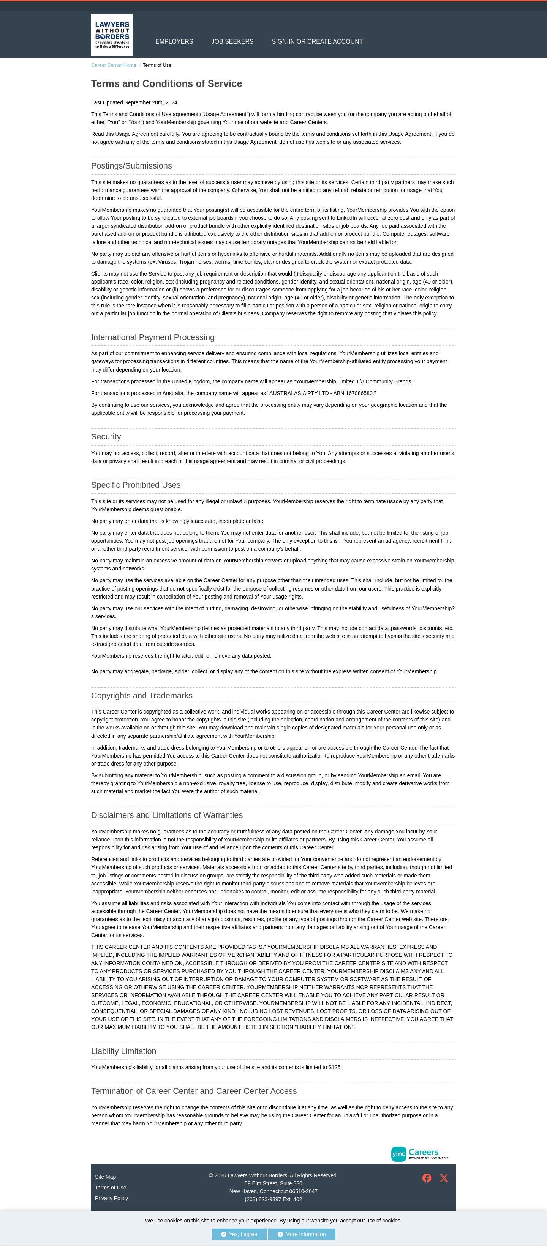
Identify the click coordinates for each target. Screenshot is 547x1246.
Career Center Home (113, 65)
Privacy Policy (111, 1198)
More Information (302, 1234)
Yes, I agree (239, 1234)
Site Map (105, 1177)
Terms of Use (110, 1188)
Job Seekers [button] (233, 41)
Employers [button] (174, 41)
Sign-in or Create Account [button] (317, 41)
